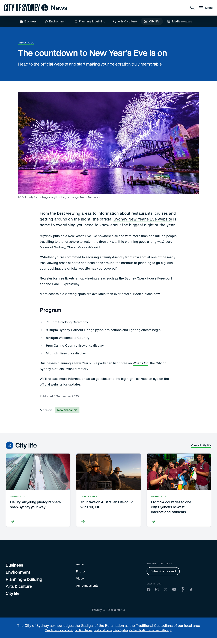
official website (51, 384)
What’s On (140, 363)
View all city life (201, 445)
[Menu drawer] (205, 8)
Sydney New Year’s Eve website (143, 219)
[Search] (192, 8)
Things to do (26, 42)
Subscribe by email (163, 571)
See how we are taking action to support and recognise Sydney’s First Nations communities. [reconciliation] (107, 630)
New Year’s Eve (67, 410)
